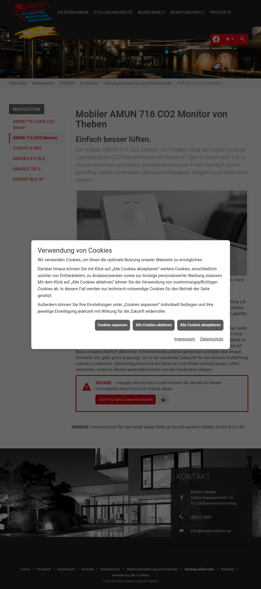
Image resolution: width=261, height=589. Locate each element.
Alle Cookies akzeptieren (200, 314)
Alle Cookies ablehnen (154, 314)
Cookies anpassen (113, 314)
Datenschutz (211, 327)
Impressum (184, 327)
